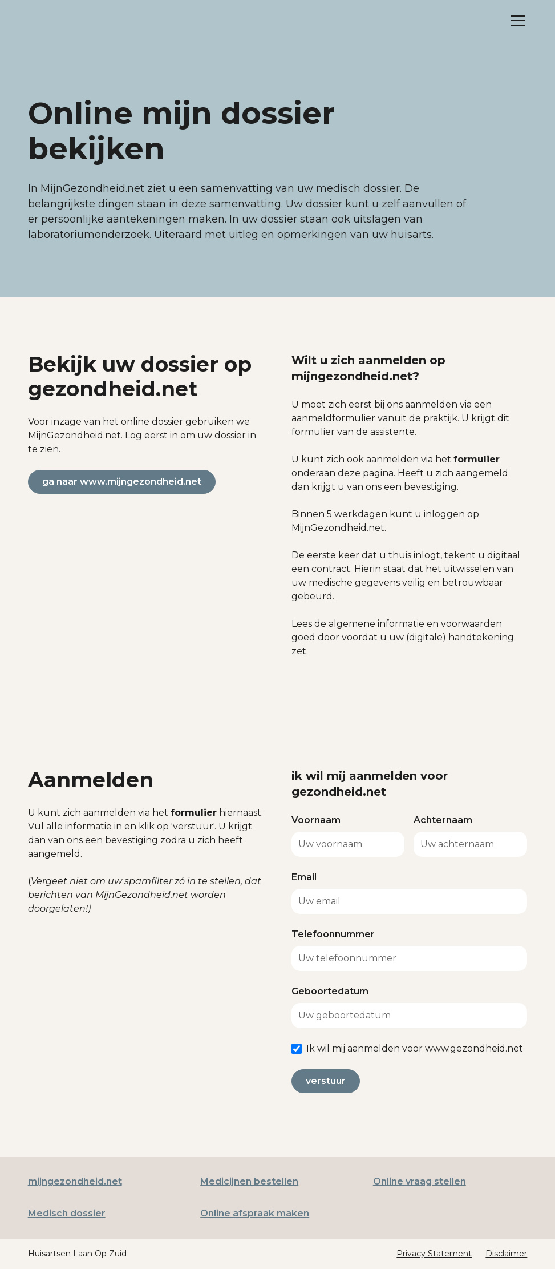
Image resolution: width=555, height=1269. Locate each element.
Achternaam (443, 820)
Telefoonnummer (333, 934)
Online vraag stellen (419, 1181)
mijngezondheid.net (75, 1181)
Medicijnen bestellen (249, 1181)
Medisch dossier (67, 1213)
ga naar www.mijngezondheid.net (121, 481)
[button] (515, 20)
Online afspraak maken (254, 1213)
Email (304, 877)
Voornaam (316, 820)
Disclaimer (506, 1253)
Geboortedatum (329, 991)
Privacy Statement (434, 1253)
